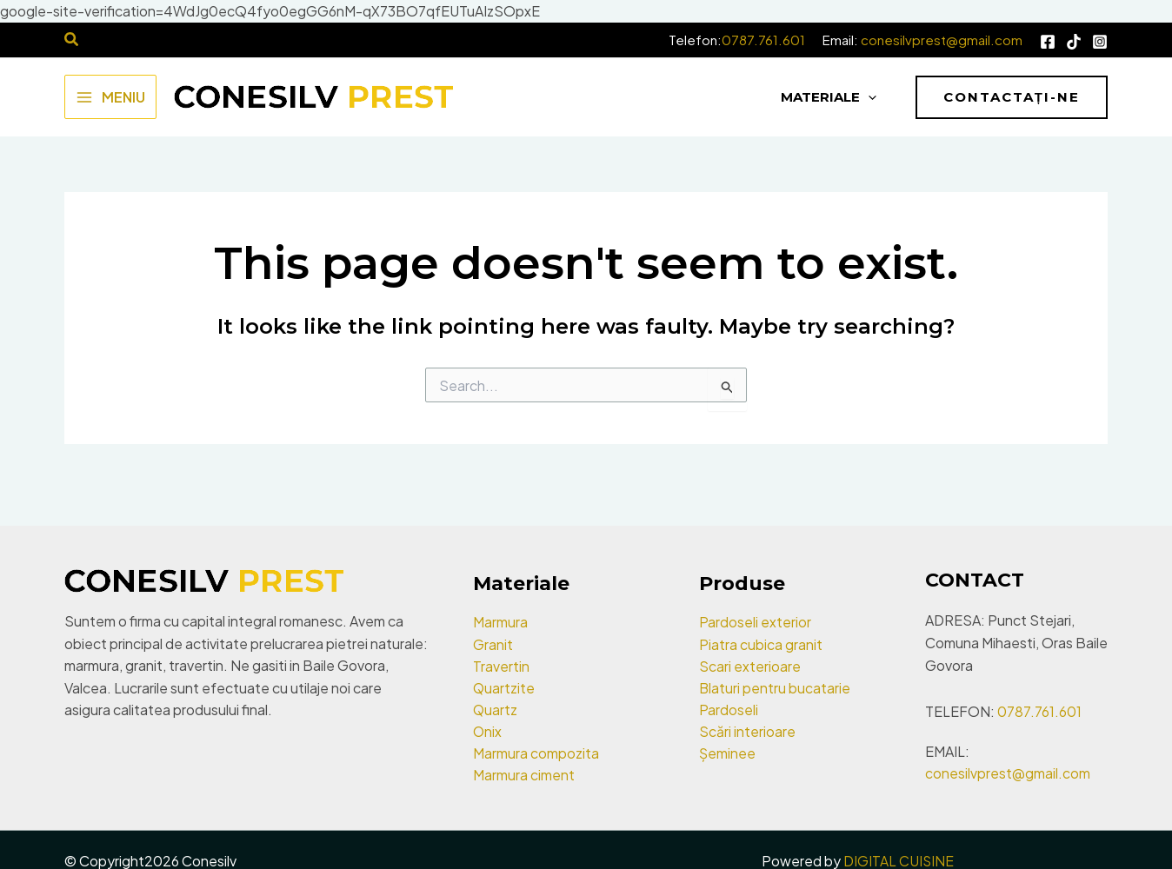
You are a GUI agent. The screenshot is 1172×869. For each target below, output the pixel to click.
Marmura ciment (524, 775)
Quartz (495, 708)
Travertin (501, 663)
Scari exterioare (750, 663)
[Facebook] (1047, 42)
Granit (493, 641)
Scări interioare (747, 730)
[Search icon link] (72, 40)
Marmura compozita (536, 752)
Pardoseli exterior (755, 619)
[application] (859, 97)
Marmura (500, 619)
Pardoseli (728, 708)
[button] (1012, 97)
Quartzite (504, 686)
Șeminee (727, 752)
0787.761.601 (763, 39)
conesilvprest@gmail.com (941, 39)
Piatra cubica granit (760, 641)
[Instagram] (1100, 42)
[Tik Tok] (1074, 42)
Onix (488, 730)
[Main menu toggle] (110, 96)
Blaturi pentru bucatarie (775, 686)
